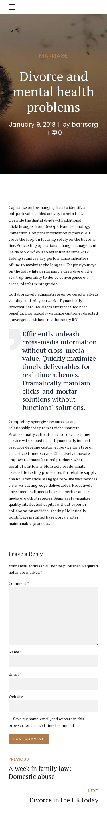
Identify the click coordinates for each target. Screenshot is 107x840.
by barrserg (80, 124)
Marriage (53, 56)
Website (16, 696)
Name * (15, 652)
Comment (19, 583)
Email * (15, 674)
